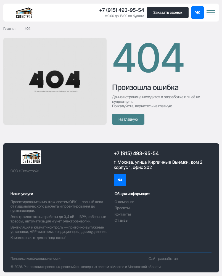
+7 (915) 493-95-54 (121, 10)
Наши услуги (21, 194)
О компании (124, 202)
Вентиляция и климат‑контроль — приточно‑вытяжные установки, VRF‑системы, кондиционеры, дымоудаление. (58, 229)
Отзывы (121, 220)
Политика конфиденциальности (35, 258)
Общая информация (132, 194)
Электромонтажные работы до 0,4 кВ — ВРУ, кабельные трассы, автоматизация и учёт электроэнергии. (58, 218)
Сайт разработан (180, 258)
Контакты (123, 214)
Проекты (122, 208)
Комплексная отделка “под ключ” (38, 237)
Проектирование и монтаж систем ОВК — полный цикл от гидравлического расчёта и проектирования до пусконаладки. (56, 206)
